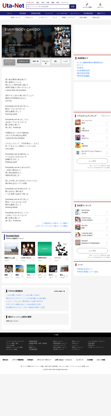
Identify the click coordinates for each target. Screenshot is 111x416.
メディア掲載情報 (18, 360)
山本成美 (12, 47)
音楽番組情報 (88, 13)
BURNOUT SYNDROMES (90, 243)
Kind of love (85, 210)
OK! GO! (84, 225)
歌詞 (57, 2)
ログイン (100, 7)
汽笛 (83, 136)
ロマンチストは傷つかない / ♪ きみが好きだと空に (23, 304)
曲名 (38, 2)
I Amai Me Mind (86, 233)
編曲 (53, 2)
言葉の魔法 (83, 17)
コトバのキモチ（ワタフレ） (96, 341)
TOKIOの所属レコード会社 (87, 272)
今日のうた (29, 17)
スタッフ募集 (100, 360)
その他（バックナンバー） (96, 347)
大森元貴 (84, 146)
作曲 (48, 2)
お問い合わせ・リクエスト (63, 360)
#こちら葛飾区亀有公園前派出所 (90, 62)
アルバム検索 (10, 345)
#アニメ (80, 65)
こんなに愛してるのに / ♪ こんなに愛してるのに (23, 295)
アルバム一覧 (45, 62)
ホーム (9, 13)
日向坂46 (84, 212)
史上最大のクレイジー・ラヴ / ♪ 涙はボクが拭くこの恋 (25, 307)
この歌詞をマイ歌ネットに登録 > (55, 223)
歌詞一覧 (36, 61)
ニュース (74, 345)
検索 (73, 6)
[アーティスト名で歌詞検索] (48, 6)
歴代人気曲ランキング (60, 347)
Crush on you (86, 218)
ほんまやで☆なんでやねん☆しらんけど (95, 151)
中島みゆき (85, 130)
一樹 (83, 128)
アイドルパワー (86, 120)
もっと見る (92, 161)
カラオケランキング (59, 345)
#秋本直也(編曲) (83, 76)
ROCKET (84, 241)
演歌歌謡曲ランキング (60, 343)
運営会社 (5, 360)
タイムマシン (75, 13)
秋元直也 (12, 49)
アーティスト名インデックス (15, 341)
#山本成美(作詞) (83, 70)
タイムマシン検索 (11, 349)
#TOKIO (80, 68)
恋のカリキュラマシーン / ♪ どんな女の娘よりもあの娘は (26, 298)
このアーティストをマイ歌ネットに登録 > (51, 226)
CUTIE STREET (87, 220)
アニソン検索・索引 (12, 343)
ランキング (49, 13)
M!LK (83, 123)
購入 (55, 61)
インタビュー (42, 17)
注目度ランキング (58, 349)
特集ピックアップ (68, 17)
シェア (65, 61)
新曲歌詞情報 (36, 13)
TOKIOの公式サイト (85, 269)
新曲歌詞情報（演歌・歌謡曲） (38, 343)
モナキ (83, 153)
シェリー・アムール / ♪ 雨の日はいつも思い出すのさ (24, 301)
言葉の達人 (96, 17)
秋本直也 (12, 50)
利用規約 (30, 360)
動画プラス (101, 13)
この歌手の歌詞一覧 (59, 291)
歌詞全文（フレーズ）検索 (14, 347)
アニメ (54, 17)
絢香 (83, 228)
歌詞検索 (23, 13)
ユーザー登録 (87, 7)
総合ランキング (58, 341)
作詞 (43, 2)
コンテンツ (79, 360)
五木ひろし (85, 138)
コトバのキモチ (61, 13)
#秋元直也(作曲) (83, 73)
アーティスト (30, 2)
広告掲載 (90, 360)
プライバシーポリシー (44, 360)
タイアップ (64, 2)
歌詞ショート (15, 17)
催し (83, 143)
